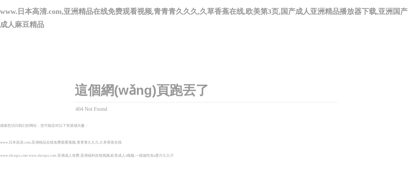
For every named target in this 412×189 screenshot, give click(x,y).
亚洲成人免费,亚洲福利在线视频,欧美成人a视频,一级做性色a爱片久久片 (115, 156)
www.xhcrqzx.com (14, 156)
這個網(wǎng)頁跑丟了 (142, 90)
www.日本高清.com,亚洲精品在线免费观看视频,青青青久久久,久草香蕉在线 (61, 142)
